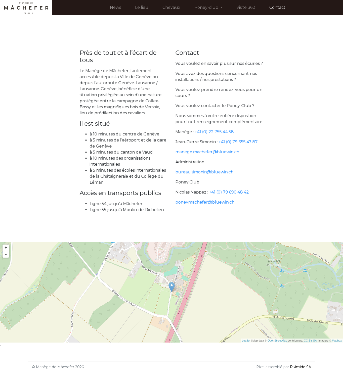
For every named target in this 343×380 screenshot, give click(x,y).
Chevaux (171, 7)
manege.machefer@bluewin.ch (210, 152)
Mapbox (337, 340)
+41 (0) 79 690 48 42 (231, 192)
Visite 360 (245, 7)
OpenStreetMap (277, 340)
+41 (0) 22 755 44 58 (216, 131)
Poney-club (209, 7)
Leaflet (246, 340)
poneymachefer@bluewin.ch (207, 202)
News (115, 7)
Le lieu (141, 7)
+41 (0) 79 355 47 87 (240, 141)
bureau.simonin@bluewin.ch (207, 172)
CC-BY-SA (310, 340)
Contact (277, 7)
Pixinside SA (300, 367)
